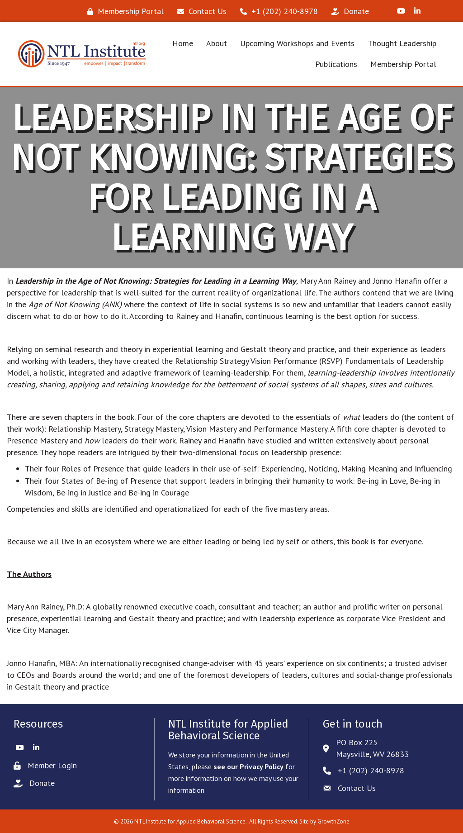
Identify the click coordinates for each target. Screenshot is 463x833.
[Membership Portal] (123, 11)
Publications (336, 64)
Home (182, 43)
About (216, 43)
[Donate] (348, 11)
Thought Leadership (402, 43)
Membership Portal (403, 64)
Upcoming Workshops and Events (297, 43)
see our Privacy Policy (248, 766)
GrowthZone (333, 821)
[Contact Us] (200, 11)
